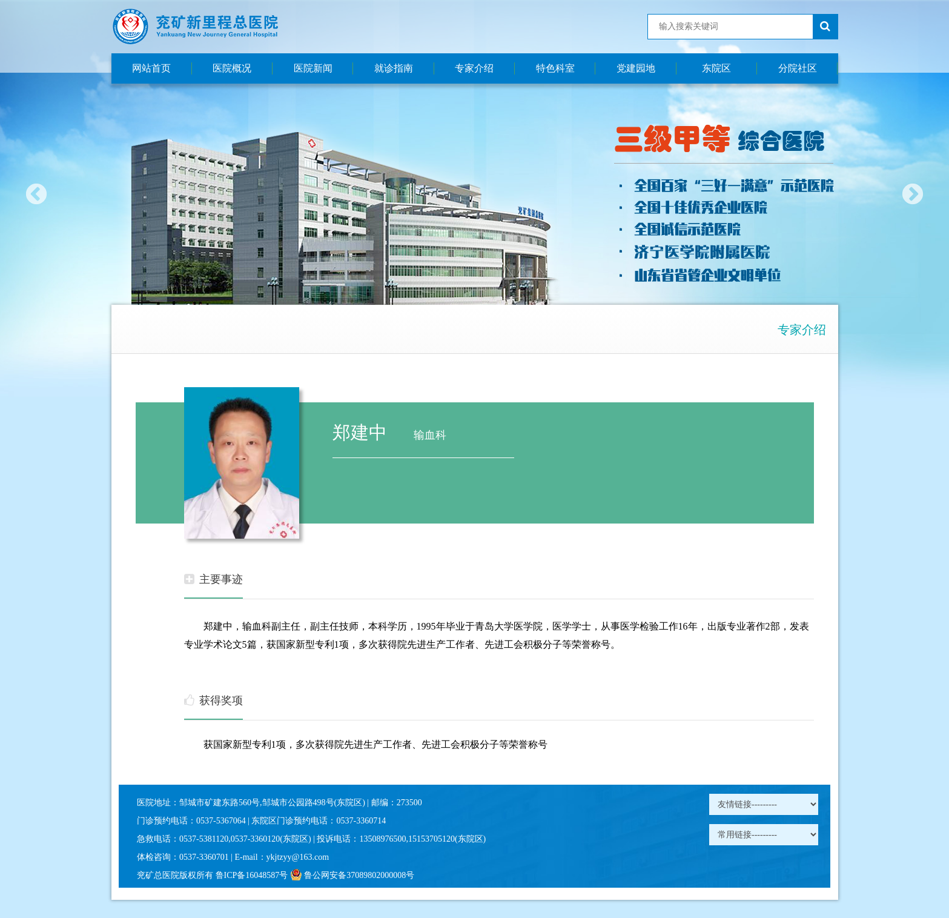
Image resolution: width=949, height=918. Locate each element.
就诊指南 (393, 68)
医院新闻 (313, 68)
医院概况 (232, 68)
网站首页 (151, 68)
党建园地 (636, 68)
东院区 (716, 68)
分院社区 (797, 68)
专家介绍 (474, 68)
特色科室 (555, 68)
